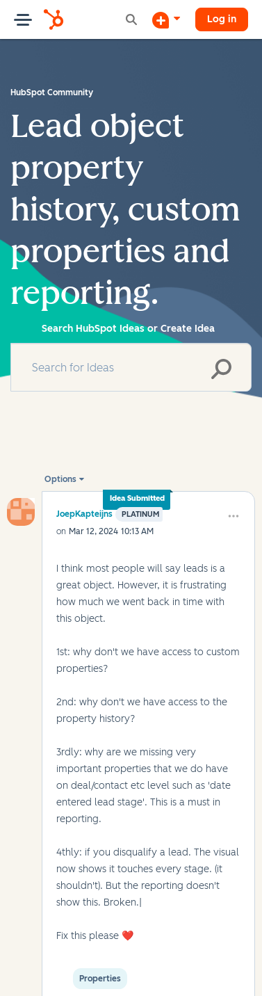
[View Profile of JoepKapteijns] (84, 514)
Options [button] (60, 479)
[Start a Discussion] (166, 19)
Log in (221, 19)
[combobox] (131, 367)
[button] (233, 516)
